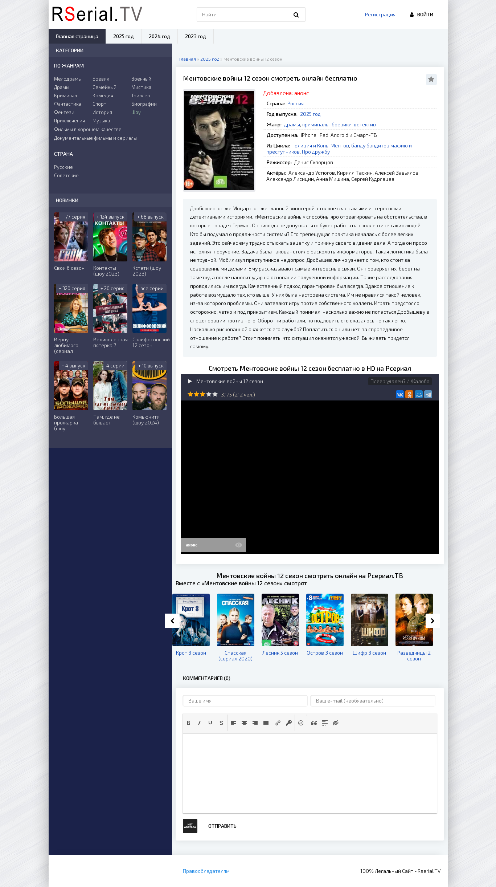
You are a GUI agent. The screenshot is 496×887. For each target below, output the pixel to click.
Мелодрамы (68, 79)
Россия (295, 103)
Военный (141, 79)
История (102, 112)
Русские (63, 167)
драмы (292, 124)
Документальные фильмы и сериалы (95, 138)
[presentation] (188, 723)
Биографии (144, 104)
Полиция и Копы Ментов (320, 145)
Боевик (101, 79)
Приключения (69, 120)
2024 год (159, 36)
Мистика (141, 87)
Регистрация (380, 14)
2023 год (195, 36)
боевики (342, 124)
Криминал (65, 95)
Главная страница (77, 36)
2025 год (310, 114)
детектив (365, 124)
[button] (189, 723)
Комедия (103, 95)
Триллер (140, 95)
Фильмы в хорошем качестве (88, 129)
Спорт (99, 104)
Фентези (64, 112)
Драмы (61, 87)
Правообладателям (206, 871)
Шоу (136, 112)
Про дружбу (316, 151)
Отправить (222, 826)
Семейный (104, 87)
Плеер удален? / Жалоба (400, 381)
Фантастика (67, 104)
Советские (66, 175)
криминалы (315, 124)
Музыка (101, 120)
